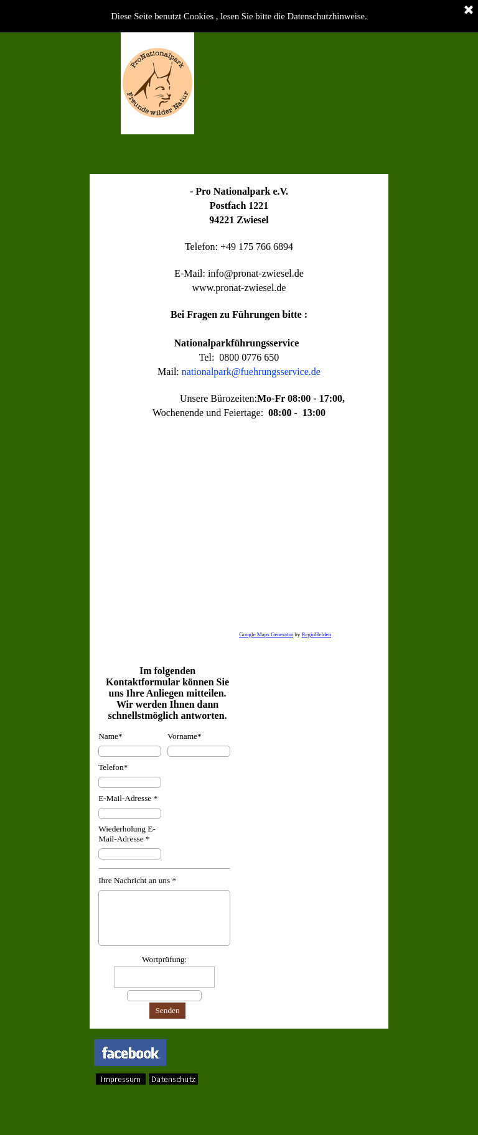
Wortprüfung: (164, 959)
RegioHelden (317, 634)
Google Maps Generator (266, 634)
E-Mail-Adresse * (127, 798)
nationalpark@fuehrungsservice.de (251, 371)
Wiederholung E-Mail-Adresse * (127, 833)
